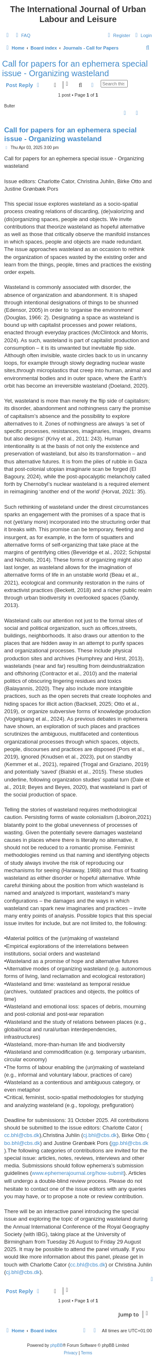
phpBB (56, 1345)
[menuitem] (22, 35)
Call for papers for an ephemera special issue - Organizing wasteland (75, 68)
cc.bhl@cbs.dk (22, 1135)
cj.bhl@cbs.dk (100, 1135)
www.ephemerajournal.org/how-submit (78, 1173)
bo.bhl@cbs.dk (22, 1143)
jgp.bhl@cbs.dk (129, 1143)
